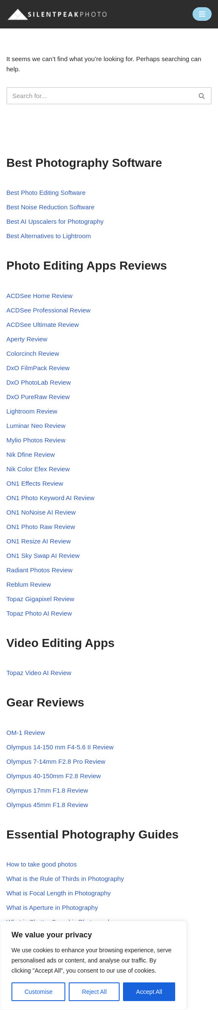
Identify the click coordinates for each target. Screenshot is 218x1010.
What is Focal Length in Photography (58, 893)
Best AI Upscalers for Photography (54, 221)
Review (65, 512)
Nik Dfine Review (30, 454)
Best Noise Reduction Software (50, 207)
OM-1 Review (25, 732)
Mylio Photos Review (35, 440)
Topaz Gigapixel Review (40, 598)
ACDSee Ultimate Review (42, 324)
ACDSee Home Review (39, 295)
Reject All (94, 991)
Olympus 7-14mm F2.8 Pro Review (55, 761)
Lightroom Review (31, 411)
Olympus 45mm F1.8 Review (47, 804)
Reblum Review (28, 584)
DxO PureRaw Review (38, 396)
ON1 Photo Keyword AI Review (50, 497)
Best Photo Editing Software (46, 192)
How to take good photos (41, 864)
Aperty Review (27, 339)
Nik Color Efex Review (38, 469)
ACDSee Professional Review (48, 310)
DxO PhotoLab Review (38, 382)
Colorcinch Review (32, 353)
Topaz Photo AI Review (39, 613)
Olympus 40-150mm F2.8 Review (53, 775)
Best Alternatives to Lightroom (48, 235)
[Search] (99, 95)
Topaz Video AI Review (38, 672)
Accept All (149, 991)
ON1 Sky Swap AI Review (43, 555)
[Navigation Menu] (202, 14)
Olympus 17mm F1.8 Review (47, 790)
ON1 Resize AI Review (38, 541)
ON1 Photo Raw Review (40, 526)
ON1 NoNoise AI (30, 512)
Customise (39, 991)
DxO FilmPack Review (38, 367)
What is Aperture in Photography (52, 907)
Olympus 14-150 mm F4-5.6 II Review (60, 747)
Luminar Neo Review (35, 425)
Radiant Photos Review (39, 570)
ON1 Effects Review (34, 483)
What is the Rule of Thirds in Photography (65, 878)
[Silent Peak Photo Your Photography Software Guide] (57, 14)
